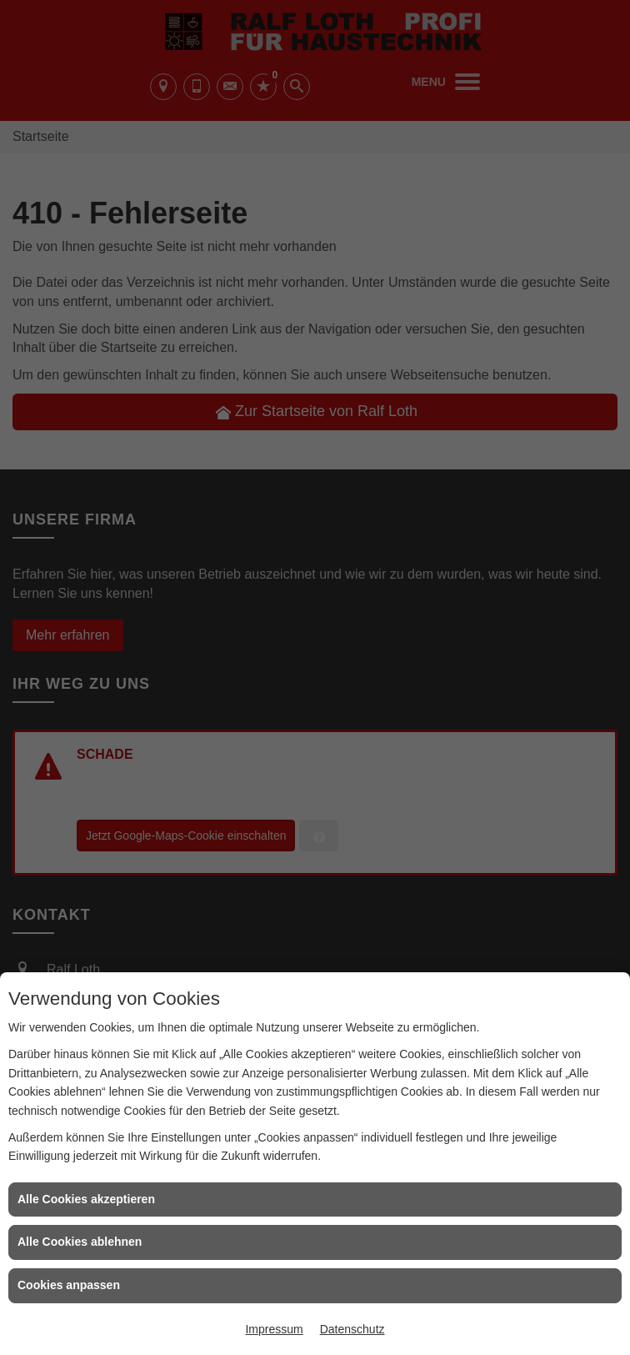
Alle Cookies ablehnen (80, 1241)
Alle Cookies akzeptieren (86, 1199)
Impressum (273, 1329)
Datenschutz (352, 1329)
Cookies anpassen (69, 1285)
